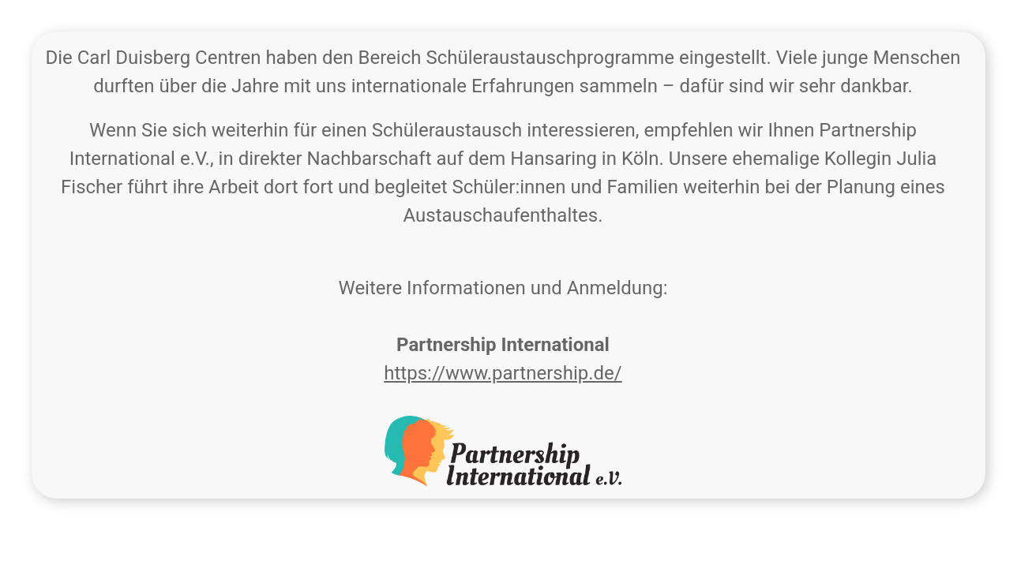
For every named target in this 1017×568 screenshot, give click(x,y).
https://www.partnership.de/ (502, 373)
